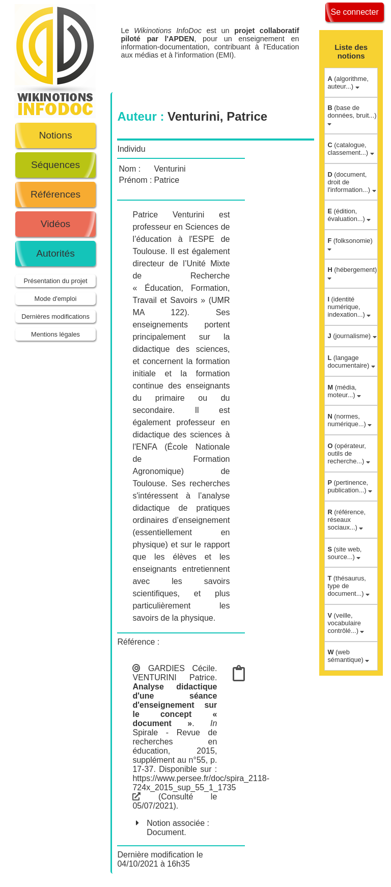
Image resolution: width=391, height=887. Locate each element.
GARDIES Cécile (181, 668)
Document (165, 832)
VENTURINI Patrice (173, 677)
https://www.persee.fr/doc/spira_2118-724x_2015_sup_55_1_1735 (200, 787)
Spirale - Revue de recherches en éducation (174, 741)
